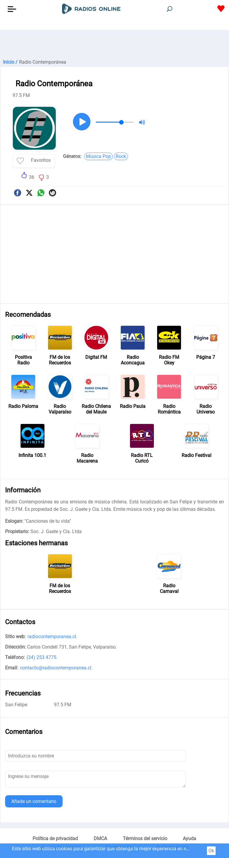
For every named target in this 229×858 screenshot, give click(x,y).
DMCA (100, 838)
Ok (211, 851)
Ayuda (189, 838)
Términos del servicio (145, 838)
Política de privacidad (55, 838)
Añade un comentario (33, 801)
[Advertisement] (114, 45)
